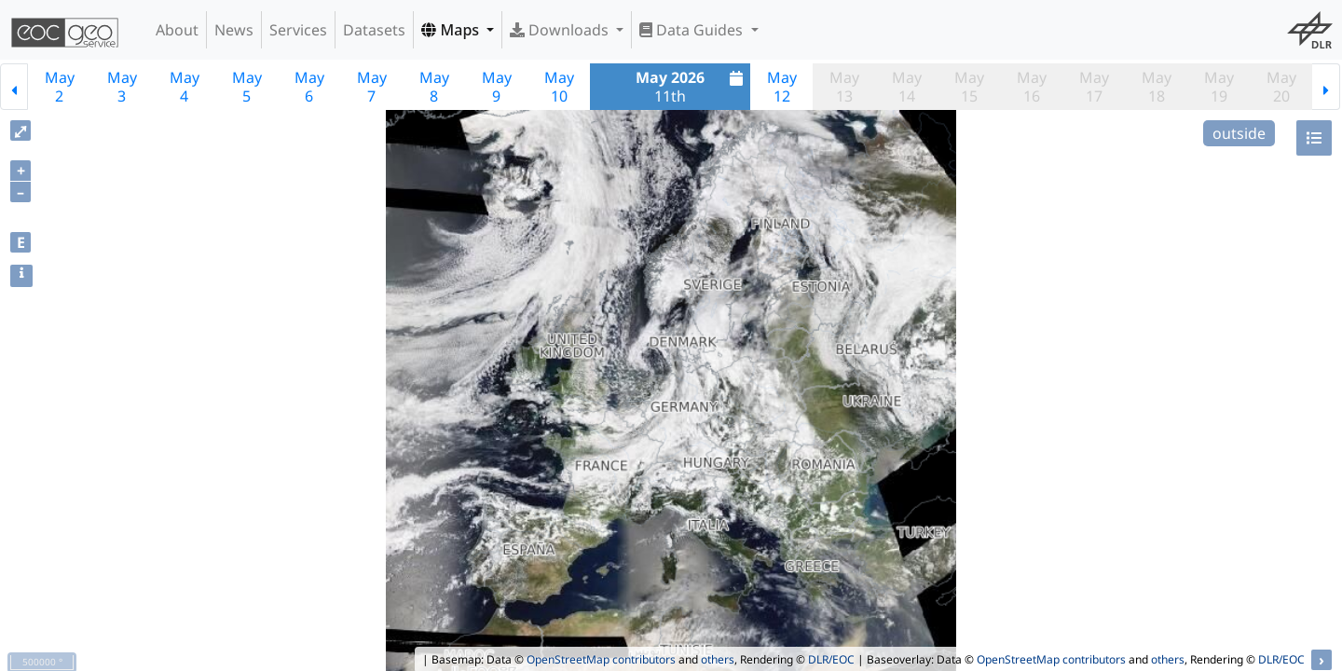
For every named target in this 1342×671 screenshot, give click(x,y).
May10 (559, 86)
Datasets (374, 30)
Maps (452, 30)
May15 (969, 86)
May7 (372, 86)
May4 (184, 86)
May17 (1094, 86)
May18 (1156, 86)
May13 (844, 86)
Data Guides (692, 30)
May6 (309, 86)
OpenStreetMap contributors (601, 659)
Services (298, 30)
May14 (907, 86)
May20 (1281, 86)
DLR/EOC (831, 659)
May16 (1032, 86)
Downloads (561, 30)
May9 (497, 86)
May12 (782, 86)
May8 (434, 86)
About (177, 30)
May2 (60, 86)
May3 (122, 86)
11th (691, 86)
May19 (1219, 86)
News (233, 30)
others (717, 659)
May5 (247, 86)
